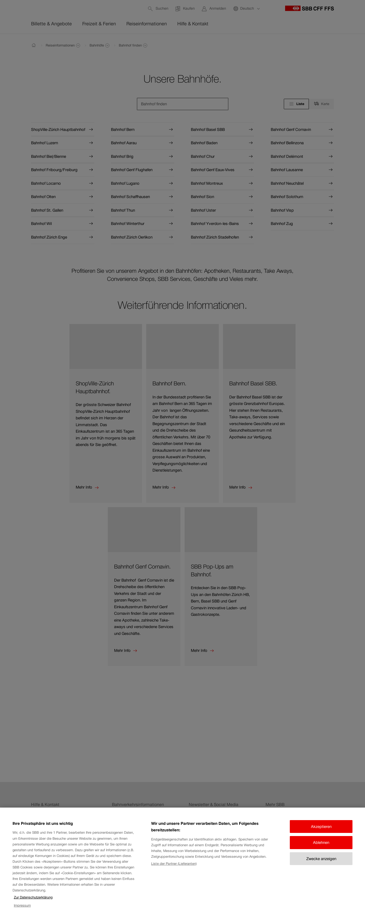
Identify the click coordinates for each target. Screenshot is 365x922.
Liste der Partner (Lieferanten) (174, 867)
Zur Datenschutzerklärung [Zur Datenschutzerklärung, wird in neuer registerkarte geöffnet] (33, 901)
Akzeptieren (321, 830)
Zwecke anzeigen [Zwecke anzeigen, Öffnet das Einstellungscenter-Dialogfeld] (321, 862)
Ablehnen (321, 846)
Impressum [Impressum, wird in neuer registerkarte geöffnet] (22, 909)
